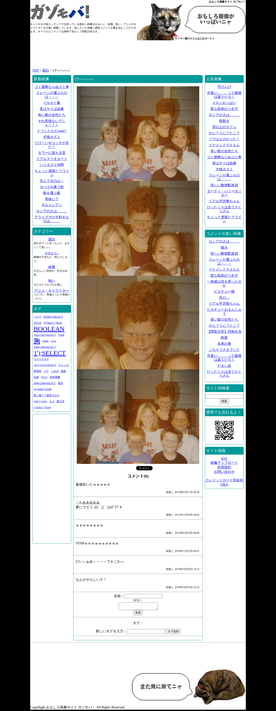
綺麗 (51, 267)
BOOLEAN (49, 328)
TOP (35, 70)
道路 (63, 371)
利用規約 (224, 467)
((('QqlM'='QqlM (43, 389)
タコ (52, 401)
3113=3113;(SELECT (45, 365)
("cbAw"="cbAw (42, 407)
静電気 (37, 371)
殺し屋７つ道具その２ (47, 395)
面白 (45, 70)
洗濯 (36, 377)
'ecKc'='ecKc (40, 401)
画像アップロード (224, 463)
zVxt (53, 340)
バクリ (37, 316)
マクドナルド (41, 359)
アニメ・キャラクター (51, 290)
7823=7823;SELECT (45, 334)
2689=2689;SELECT (45, 383)
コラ (46, 371)
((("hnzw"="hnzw (53, 322)
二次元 (55, 371)
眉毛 (60, 383)
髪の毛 (60, 401)
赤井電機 (55, 377)
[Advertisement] (138, 56)
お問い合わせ (224, 472)
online (45, 340)
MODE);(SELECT (53, 316)
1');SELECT (50, 352)
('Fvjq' (44, 377)
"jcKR (61, 334)
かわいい (52, 253)
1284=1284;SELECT (45, 346)
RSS (224, 458)
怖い (51, 281)
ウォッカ (63, 365)
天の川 (37, 322)
